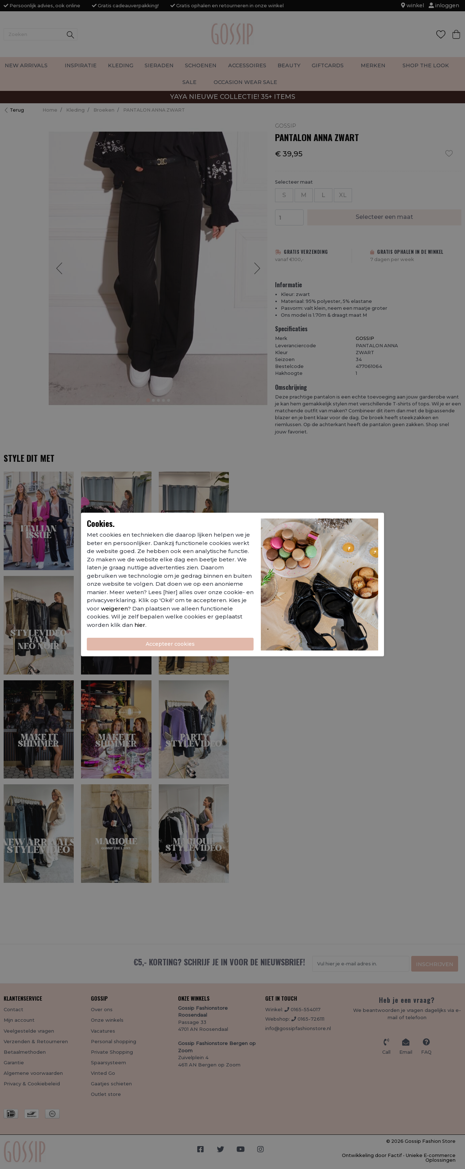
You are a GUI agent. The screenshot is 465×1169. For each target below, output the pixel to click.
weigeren (114, 608)
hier (139, 624)
